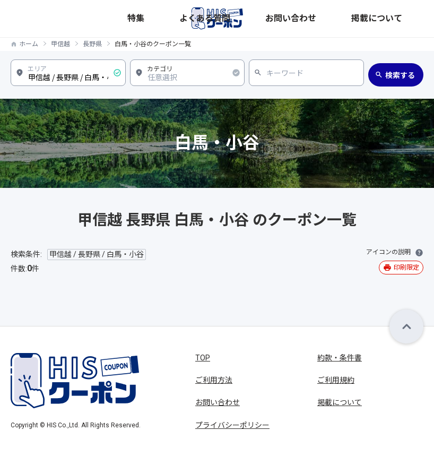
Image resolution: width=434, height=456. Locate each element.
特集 (276, 18)
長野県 (92, 44)
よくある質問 (309, 18)
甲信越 (60, 44)
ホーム (28, 44)
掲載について (402, 18)
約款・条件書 (339, 358)
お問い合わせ (356, 18)
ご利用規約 (335, 380)
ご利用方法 (213, 380)
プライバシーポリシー (232, 425)
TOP (202, 358)
